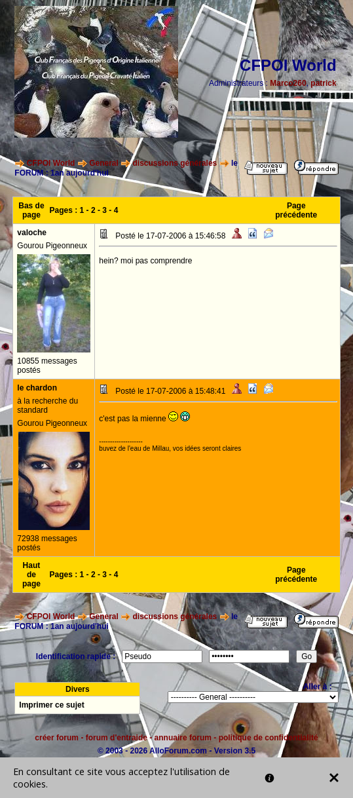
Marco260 (288, 83)
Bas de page (31, 210)
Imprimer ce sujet (51, 705)
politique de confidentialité (268, 737)
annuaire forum (183, 737)
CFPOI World (51, 163)
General (104, 163)
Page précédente (296, 210)
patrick (323, 83)
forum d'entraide (116, 737)
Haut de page (31, 574)
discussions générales (175, 163)
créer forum (57, 737)
